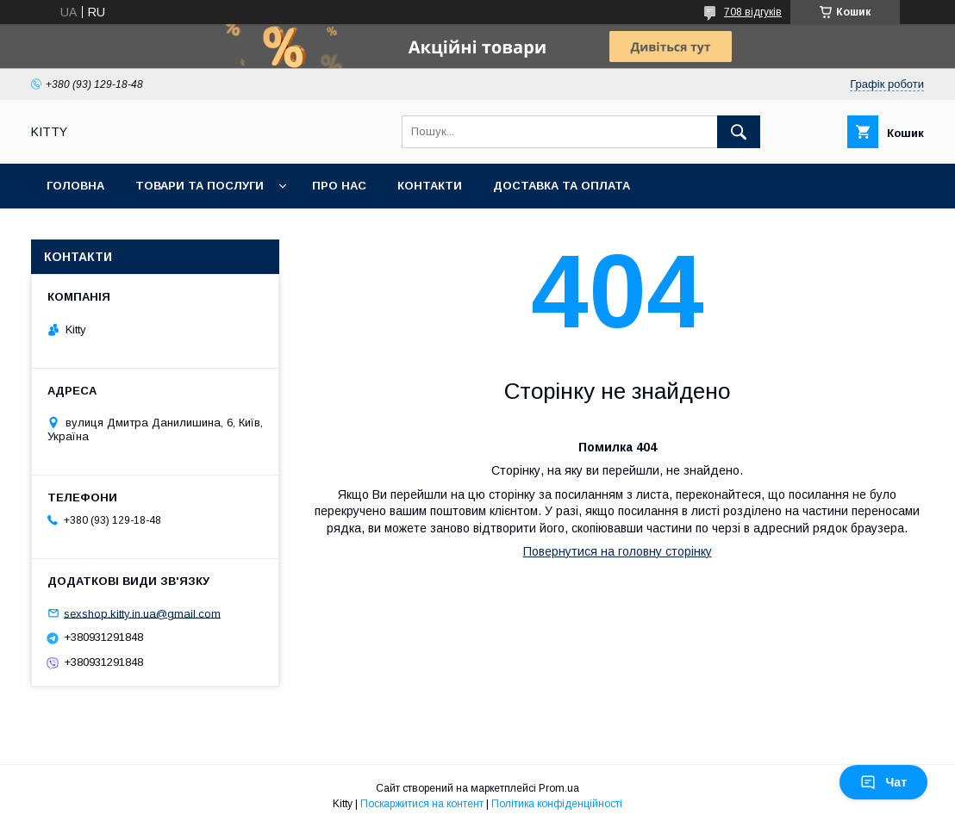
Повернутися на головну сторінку (617, 551)
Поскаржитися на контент (422, 804)
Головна (75, 185)
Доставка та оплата (561, 185)
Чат (883, 782)
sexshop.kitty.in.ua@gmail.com (142, 612)
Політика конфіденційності (556, 804)
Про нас (339, 185)
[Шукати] (738, 131)
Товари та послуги (199, 185)
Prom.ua (559, 788)
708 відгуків (753, 12)
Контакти (429, 185)
